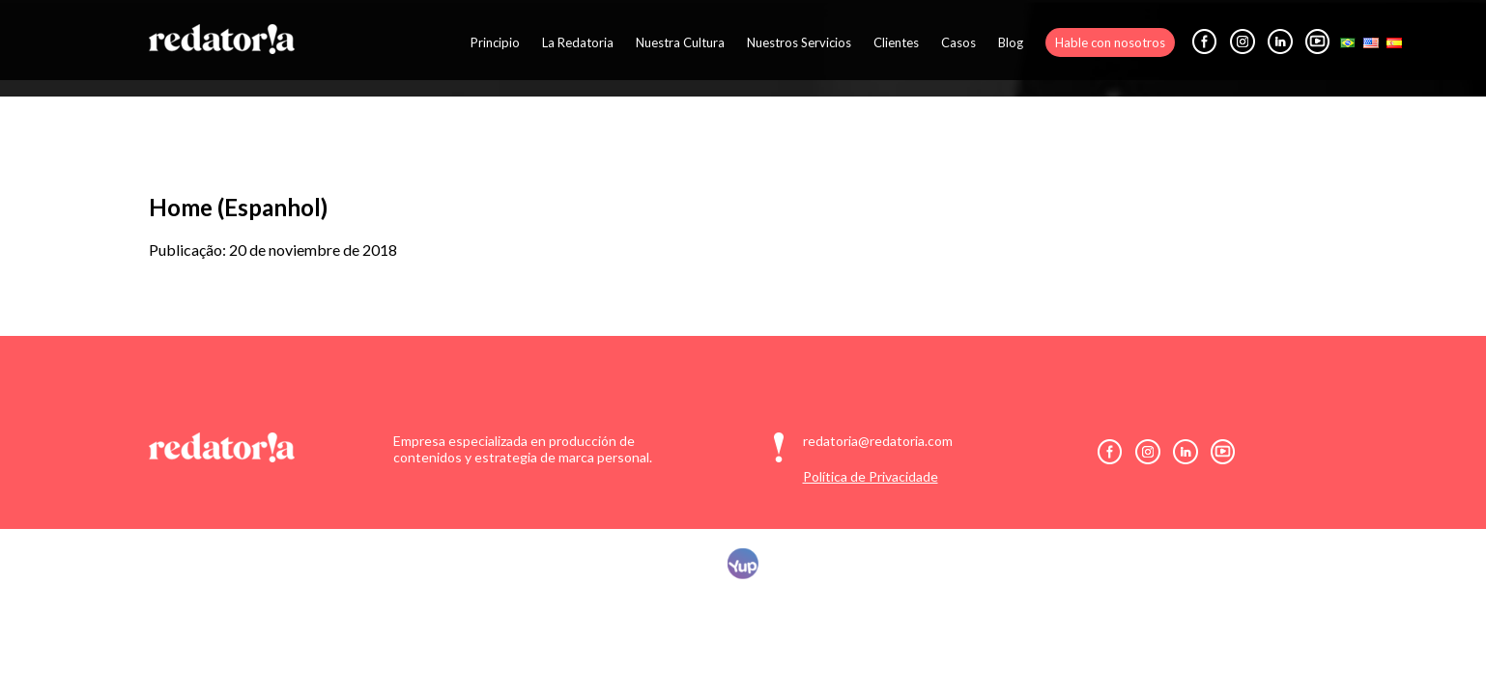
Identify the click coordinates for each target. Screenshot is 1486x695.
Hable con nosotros (1110, 42)
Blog (1010, 42)
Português (1348, 43)
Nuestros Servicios (799, 42)
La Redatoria (578, 42)
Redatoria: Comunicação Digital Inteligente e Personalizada (222, 39)
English (1371, 43)
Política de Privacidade (870, 476)
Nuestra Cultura (680, 42)
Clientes (896, 42)
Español (1394, 43)
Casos (958, 42)
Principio (495, 42)
